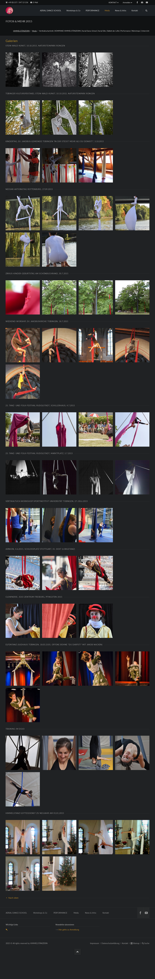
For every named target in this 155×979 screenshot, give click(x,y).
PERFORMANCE (92, 10)
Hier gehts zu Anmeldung (68, 954)
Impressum (94, 967)
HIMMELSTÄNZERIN (21, 31)
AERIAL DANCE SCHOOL (50, 10)
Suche (146, 967)
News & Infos (120, 10)
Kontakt (134, 10)
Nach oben (13, 922)
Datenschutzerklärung (110, 967)
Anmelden (126, 2)
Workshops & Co (73, 10)
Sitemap (136, 967)
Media (107, 10)
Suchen (146, 10)
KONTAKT (113, 2)
